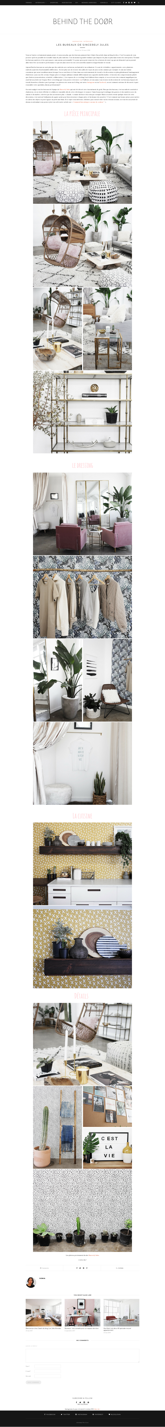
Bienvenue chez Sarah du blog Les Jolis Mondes (43, 1329)
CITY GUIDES (116, 2)
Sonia (120, 1268)
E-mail (28, 1371)
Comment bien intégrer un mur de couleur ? (88, 102)
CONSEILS (104, 2)
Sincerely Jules (65, 90)
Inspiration (77, 41)
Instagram (90, 82)
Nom (28, 1366)
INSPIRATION (67, 2)
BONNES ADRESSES (89, 2)
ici (80, 80)
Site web (28, 1376)
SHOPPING (54, 2)
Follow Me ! (97, 1409)
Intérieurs (88, 41)
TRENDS (29, 2)
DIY (77, 2)
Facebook (102, 82)
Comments (44, 1268)
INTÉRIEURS (40, 2)
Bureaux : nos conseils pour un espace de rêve (81, 1329)
